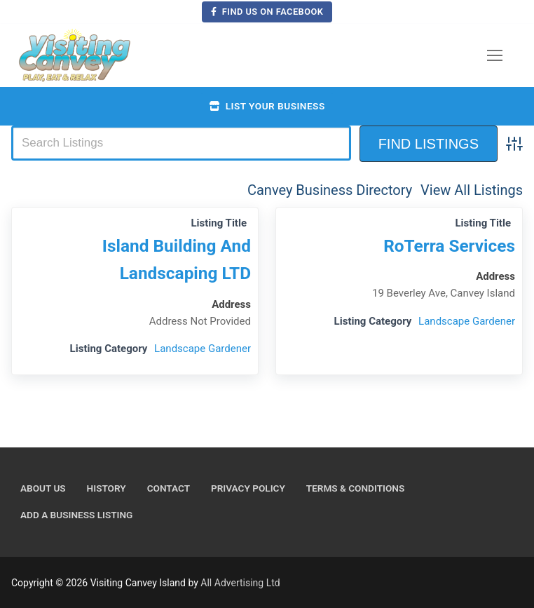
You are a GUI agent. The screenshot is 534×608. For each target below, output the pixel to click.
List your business (266, 106)
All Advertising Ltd (240, 582)
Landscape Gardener (202, 348)
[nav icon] (494, 55)
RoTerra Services (449, 246)
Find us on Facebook (267, 11)
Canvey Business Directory (329, 190)
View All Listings (471, 190)
